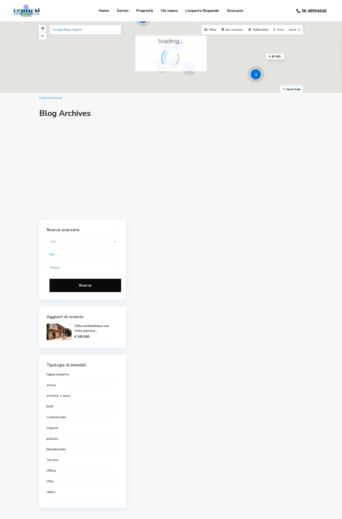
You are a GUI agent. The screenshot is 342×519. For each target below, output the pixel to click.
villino (240, 380)
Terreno (242, 348)
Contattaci (188, 480)
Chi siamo (169, 10)
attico (241, 273)
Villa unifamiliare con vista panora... (278, 216)
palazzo (242, 327)
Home (104, 10)
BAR (239, 295)
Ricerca (268, 174)
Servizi (122, 10)
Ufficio (241, 359)
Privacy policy (190, 473)
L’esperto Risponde (202, 10)
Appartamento (247, 263)
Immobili (186, 487)
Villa (239, 370)
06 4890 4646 (55, 449)
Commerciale (246, 305)
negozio (242, 316)
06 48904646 (314, 11)
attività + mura (248, 284)
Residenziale (245, 338)
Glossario (235, 10)
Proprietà (144, 10)
